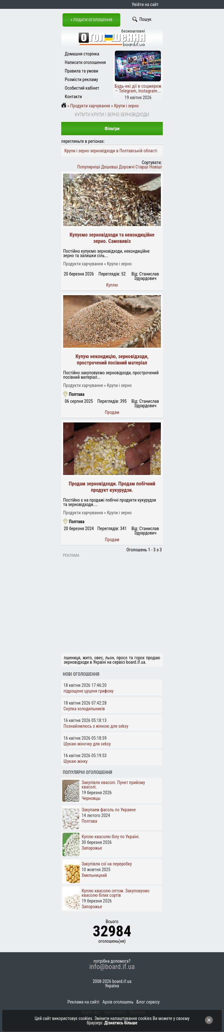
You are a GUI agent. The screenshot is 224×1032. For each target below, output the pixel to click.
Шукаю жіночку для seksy (87, 743)
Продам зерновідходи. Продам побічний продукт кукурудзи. (112, 487)
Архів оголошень (118, 1001)
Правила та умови (81, 70)
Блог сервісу (148, 1001)
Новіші (155, 166)
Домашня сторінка (82, 53)
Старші (141, 166)
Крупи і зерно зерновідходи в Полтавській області (110, 150)
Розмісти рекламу (81, 79)
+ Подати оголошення (91, 19)
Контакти (73, 96)
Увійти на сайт (145, 4)
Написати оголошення (85, 62)
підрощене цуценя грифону (88, 690)
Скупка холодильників (84, 708)
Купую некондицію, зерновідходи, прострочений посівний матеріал (112, 359)
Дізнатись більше (120, 1022)
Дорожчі (127, 166)
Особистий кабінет (82, 88)
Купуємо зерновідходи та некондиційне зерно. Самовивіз (111, 238)
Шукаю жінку (75, 761)
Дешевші (109, 166)
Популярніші (88, 166)
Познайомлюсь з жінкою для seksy (95, 726)
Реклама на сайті (83, 1001)
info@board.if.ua (112, 966)
